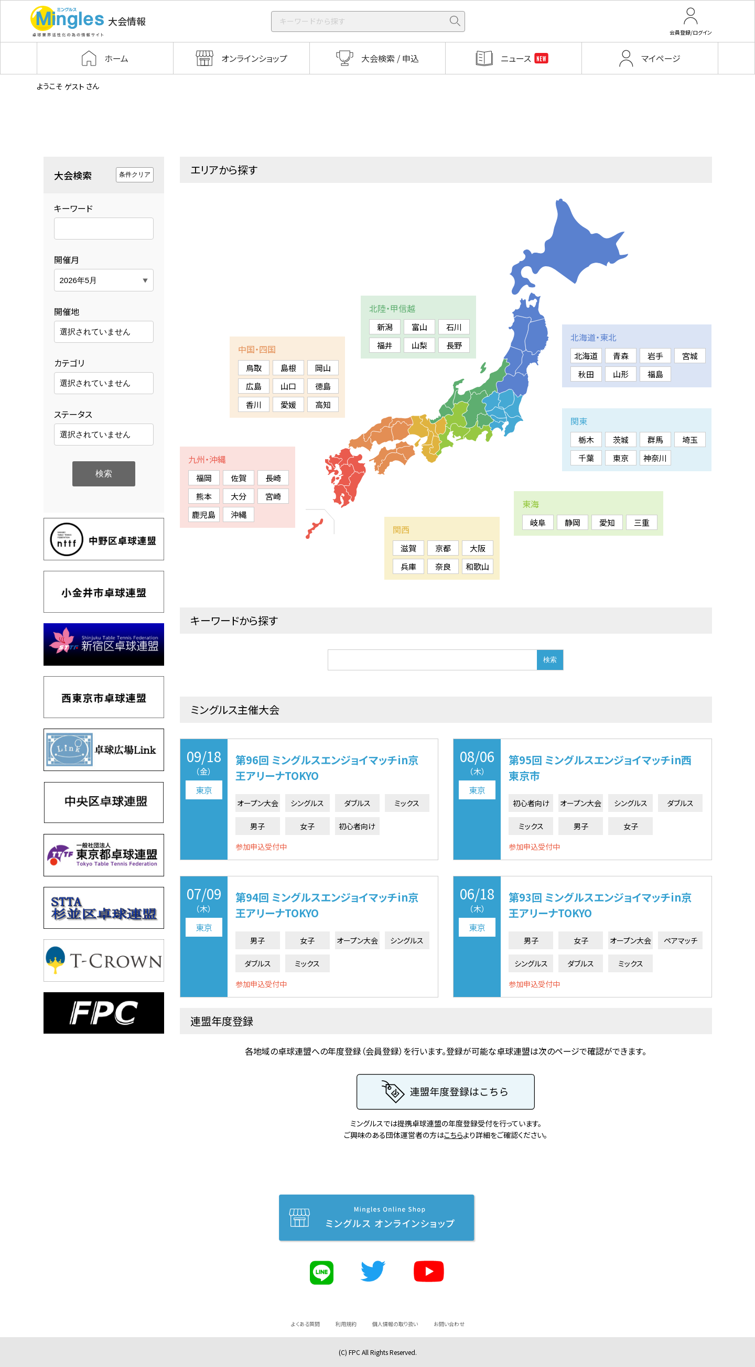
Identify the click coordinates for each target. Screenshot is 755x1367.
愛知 (607, 522)
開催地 (66, 311)
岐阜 (538, 522)
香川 (254, 404)
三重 (642, 522)
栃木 (586, 439)
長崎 (273, 477)
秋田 (586, 373)
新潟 (385, 326)
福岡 (204, 477)
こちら (453, 1135)
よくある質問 (305, 1324)
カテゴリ (69, 363)
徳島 (323, 386)
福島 (655, 373)
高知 (323, 404)
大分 (238, 496)
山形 (621, 373)
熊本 (204, 496)
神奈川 (655, 457)
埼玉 (690, 439)
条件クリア (134, 174)
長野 (454, 345)
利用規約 (346, 1324)
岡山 (323, 367)
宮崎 (273, 496)
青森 (621, 355)
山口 (288, 386)
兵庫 (408, 566)
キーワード (73, 208)
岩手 (655, 355)
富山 (419, 326)
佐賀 (238, 477)
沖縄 (238, 514)
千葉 (586, 457)
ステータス (73, 414)
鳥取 (254, 367)
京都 (443, 548)
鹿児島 (203, 514)
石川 (454, 326)
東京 (621, 457)
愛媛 (288, 404)
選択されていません (95, 331)
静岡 (572, 522)
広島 (254, 386)
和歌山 (477, 566)
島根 (288, 367)
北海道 (586, 355)
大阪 (478, 548)
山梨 (419, 345)
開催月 (66, 259)
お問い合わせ (449, 1324)
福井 (385, 345)
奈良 (443, 566)
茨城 (621, 439)
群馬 (655, 439)
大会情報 (88, 21)
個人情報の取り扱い (395, 1324)
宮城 (690, 355)
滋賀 (408, 548)
